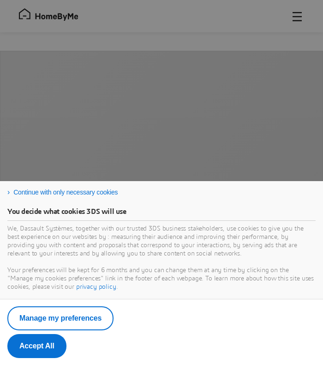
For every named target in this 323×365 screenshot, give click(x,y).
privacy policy (96, 287)
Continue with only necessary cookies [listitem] (65, 192)
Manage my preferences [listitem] (60, 318)
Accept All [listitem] (36, 346)
